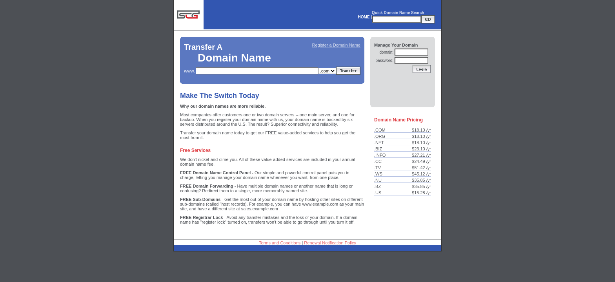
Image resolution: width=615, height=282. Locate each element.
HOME (363, 17)
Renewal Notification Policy (330, 242)
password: (385, 60)
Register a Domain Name (336, 45)
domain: (387, 52)
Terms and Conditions (279, 242)
